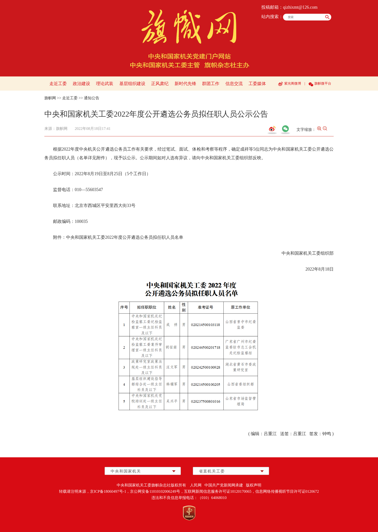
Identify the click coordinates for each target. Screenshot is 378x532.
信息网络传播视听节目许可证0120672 (287, 491)
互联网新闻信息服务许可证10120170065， (219, 491)
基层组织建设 (132, 83)
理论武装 (104, 83)
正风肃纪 (160, 83)
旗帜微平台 (322, 83)
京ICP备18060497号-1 (108, 491)
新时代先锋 (185, 83)
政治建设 (81, 83)
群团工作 (210, 83)
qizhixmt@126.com (300, 7)
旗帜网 (50, 98)
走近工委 (58, 83)
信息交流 (234, 83)
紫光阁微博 (292, 83)
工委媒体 (257, 83)
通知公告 (91, 98)
